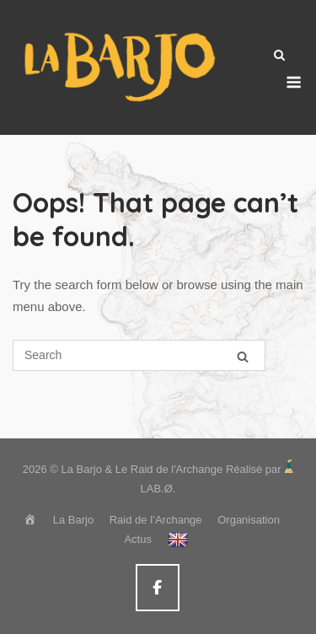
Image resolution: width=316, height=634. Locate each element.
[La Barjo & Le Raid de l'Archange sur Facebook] (157, 588)
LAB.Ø (157, 488)
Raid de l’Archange (156, 519)
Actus (138, 539)
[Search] (242, 356)
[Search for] (139, 355)
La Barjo (73, 519)
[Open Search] (279, 56)
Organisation (248, 519)
